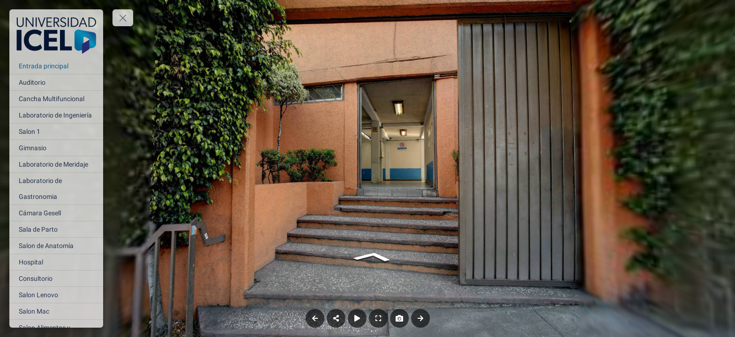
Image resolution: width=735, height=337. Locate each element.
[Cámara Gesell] (56, 213)
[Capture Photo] (399, 318)
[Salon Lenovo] (56, 295)
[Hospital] (56, 262)
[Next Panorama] (420, 318)
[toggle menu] (122, 17)
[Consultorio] (56, 278)
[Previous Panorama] (315, 318)
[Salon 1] (56, 131)
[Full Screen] (378, 318)
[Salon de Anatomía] (56, 246)
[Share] (336, 318)
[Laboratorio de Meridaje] (56, 164)
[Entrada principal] (56, 66)
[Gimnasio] (56, 148)
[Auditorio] (56, 82)
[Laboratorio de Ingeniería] (56, 115)
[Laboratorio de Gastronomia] (56, 189)
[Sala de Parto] (56, 229)
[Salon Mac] (56, 311)
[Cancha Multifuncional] (56, 99)
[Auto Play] (357, 318)
